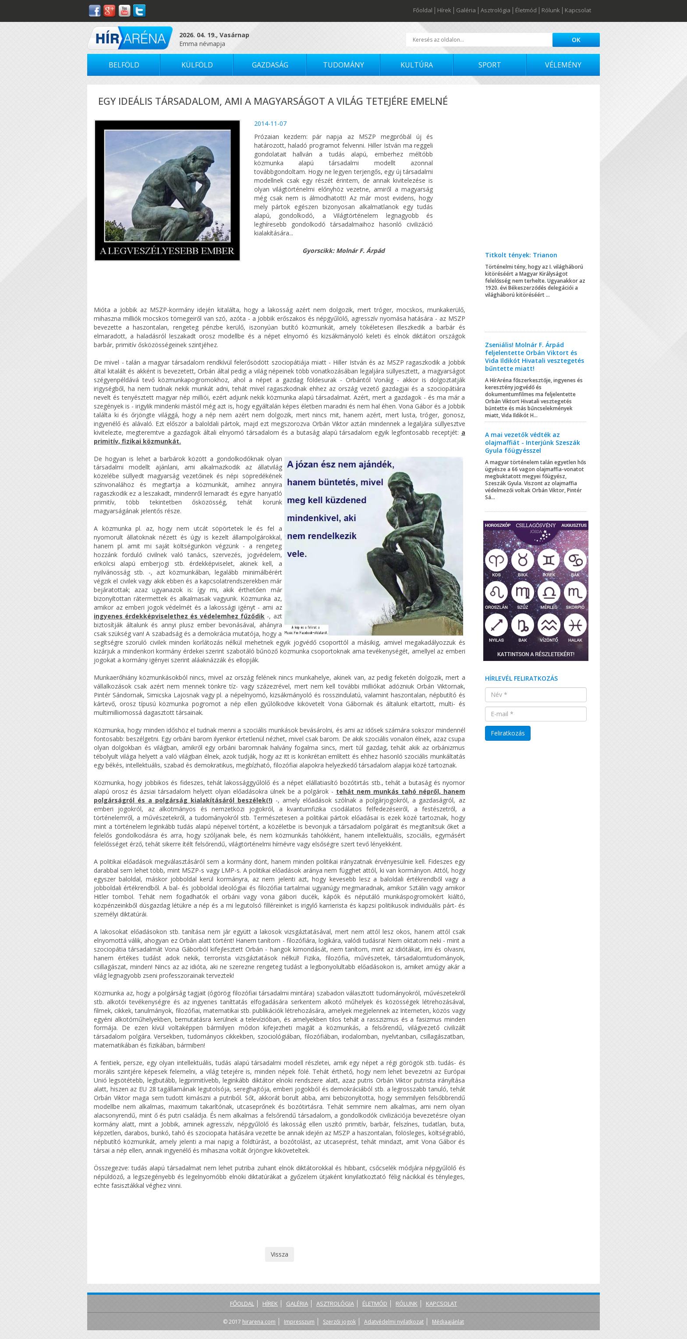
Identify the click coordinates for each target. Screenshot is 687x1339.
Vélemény (563, 65)
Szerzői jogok (339, 1321)
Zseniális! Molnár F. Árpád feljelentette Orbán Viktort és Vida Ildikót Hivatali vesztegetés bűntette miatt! (534, 357)
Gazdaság (270, 65)
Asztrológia (495, 10)
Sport (489, 65)
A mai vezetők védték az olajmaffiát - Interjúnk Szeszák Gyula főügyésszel (532, 442)
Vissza (279, 1254)
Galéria (466, 10)
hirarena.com (259, 1321)
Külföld (197, 65)
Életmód (526, 10)
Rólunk (551, 10)
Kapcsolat (578, 10)
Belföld (124, 65)
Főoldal (422, 10)
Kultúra (416, 65)
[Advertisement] (536, 174)
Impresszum (299, 1321)
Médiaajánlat (448, 1321)
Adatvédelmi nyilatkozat (394, 1321)
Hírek (444, 10)
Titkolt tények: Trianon (521, 255)
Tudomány (343, 65)
